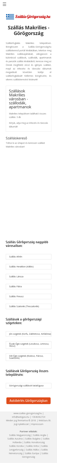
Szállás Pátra (15, 286)
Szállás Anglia (39, 435)
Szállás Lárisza (16, 276)
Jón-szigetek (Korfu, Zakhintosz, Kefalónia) (30, 333)
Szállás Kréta (32, 445)
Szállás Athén (15, 256)
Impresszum (37, 424)
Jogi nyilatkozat (21, 424)
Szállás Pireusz (16, 296)
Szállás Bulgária (32, 438)
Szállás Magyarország (20, 435)
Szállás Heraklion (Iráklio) (21, 266)
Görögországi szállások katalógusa (26, 385)
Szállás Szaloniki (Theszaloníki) (24, 306)
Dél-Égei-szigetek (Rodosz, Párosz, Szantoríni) (26, 356)
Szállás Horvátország (34, 442)
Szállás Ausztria (15, 438)
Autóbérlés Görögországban (28, 401)
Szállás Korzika (16, 445)
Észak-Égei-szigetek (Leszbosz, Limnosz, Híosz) (29, 344)
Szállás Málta (32, 449)
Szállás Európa (32, 453)
